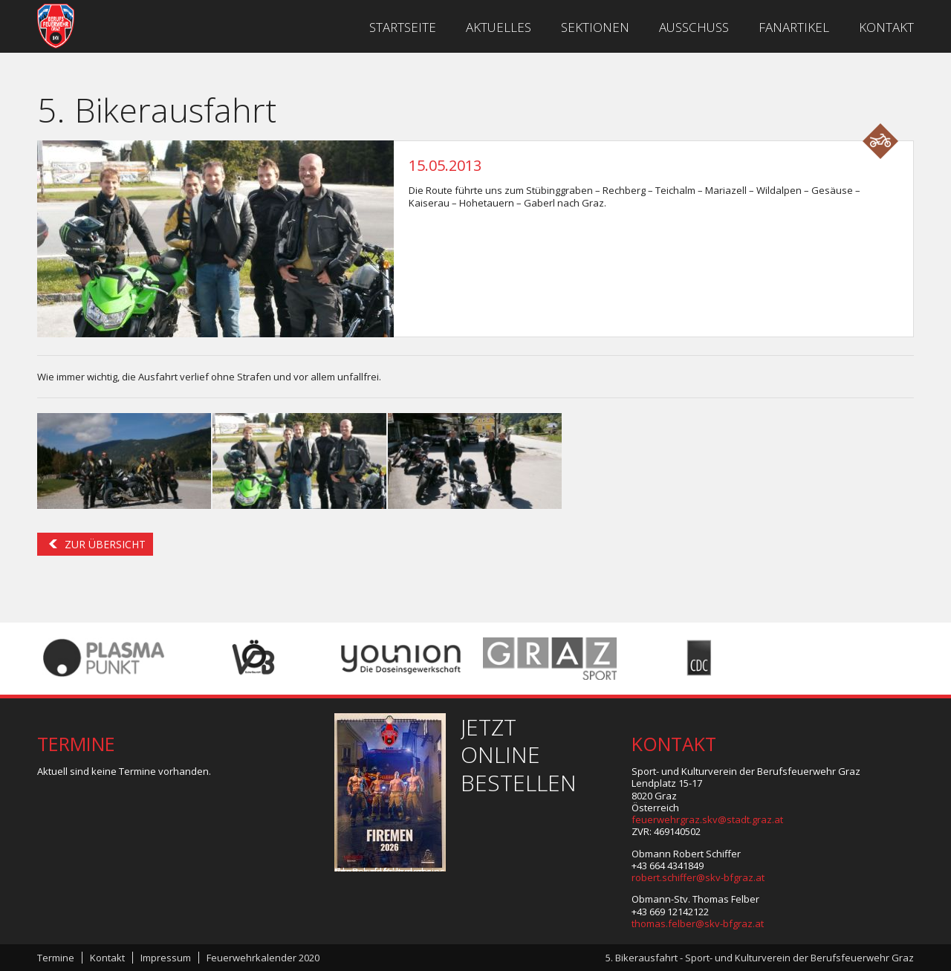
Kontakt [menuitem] (886, 27)
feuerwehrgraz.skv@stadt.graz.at (707, 819)
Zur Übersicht (105, 544)
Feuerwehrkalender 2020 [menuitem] (263, 957)
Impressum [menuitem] (165, 957)
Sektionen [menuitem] (595, 27)
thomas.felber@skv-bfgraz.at (698, 923)
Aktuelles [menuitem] (498, 27)
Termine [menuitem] (55, 957)
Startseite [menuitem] (402, 27)
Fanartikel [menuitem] (794, 27)
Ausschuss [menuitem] (694, 27)
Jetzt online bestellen (519, 755)
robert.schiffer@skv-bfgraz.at (698, 877)
